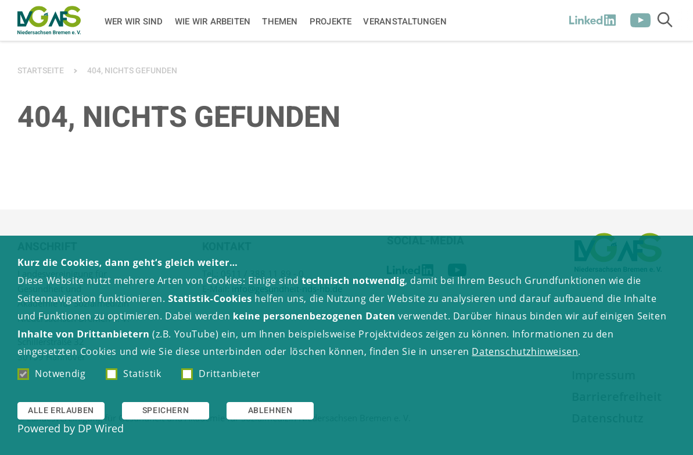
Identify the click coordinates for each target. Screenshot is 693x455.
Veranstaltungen (404, 21)
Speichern (165, 410)
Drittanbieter (221, 373)
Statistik (133, 373)
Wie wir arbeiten (213, 21)
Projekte (331, 21)
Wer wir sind (134, 21)
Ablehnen (270, 410)
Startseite (40, 71)
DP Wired (101, 428)
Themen (279, 21)
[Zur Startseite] (49, 20)
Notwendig (51, 373)
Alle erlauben (61, 410)
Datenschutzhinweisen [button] (525, 351)
